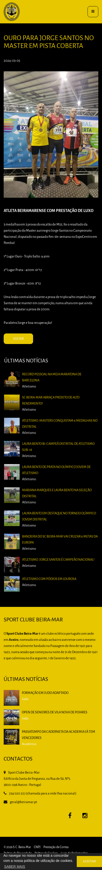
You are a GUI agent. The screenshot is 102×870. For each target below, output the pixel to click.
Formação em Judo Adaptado (45, 693)
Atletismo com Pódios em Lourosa (49, 574)
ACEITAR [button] (89, 861)
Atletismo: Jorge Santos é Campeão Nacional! (57, 557)
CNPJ (37, 847)
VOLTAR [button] (18, 339)
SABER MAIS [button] (14, 867)
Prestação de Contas (56, 847)
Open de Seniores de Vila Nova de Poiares (54, 712)
